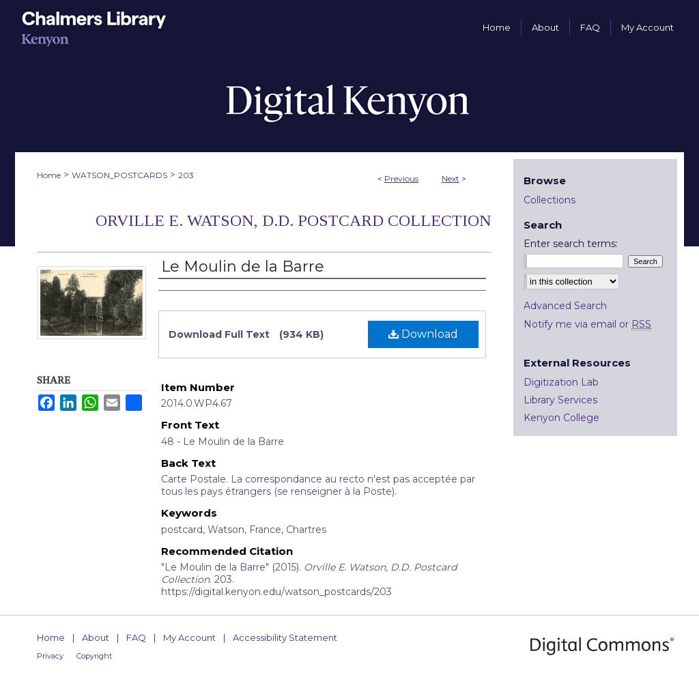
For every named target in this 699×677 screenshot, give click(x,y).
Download (423, 334)
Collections (549, 200)
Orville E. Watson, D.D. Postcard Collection (293, 220)
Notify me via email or (587, 324)
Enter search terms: (571, 243)
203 (186, 175)
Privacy (50, 656)
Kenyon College (561, 418)
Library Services (560, 400)
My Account (189, 637)
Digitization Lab (561, 382)
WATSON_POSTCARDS (119, 175)
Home (49, 175)
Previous (401, 178)
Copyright (94, 656)
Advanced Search (565, 306)
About (95, 637)
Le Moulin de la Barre (242, 266)
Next (450, 178)
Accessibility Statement (285, 637)
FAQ (136, 637)
